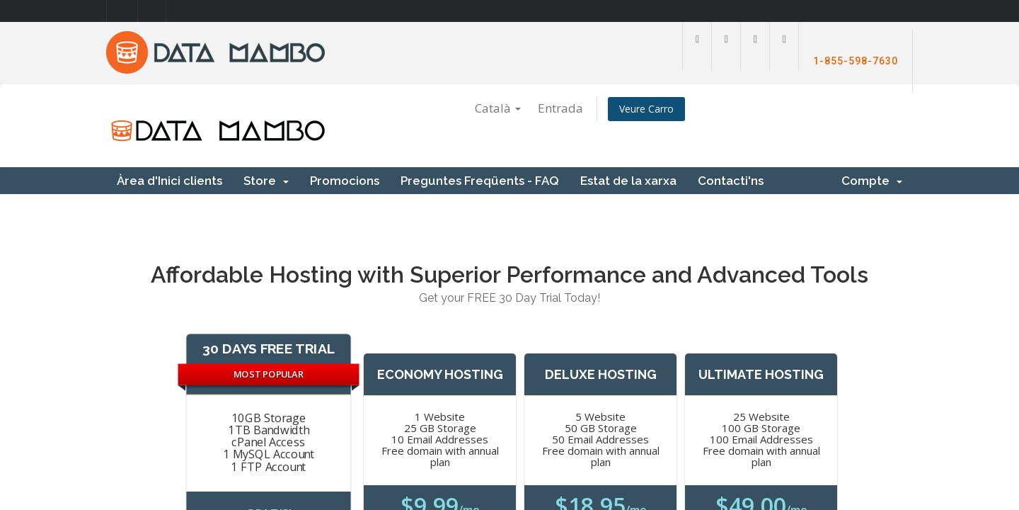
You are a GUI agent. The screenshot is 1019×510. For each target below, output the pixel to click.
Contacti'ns (731, 181)
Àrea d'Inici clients (169, 181)
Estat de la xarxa (628, 181)
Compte (871, 181)
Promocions (344, 181)
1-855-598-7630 (855, 61)
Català (498, 108)
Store (266, 181)
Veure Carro (646, 108)
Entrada (560, 108)
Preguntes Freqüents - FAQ (480, 181)
